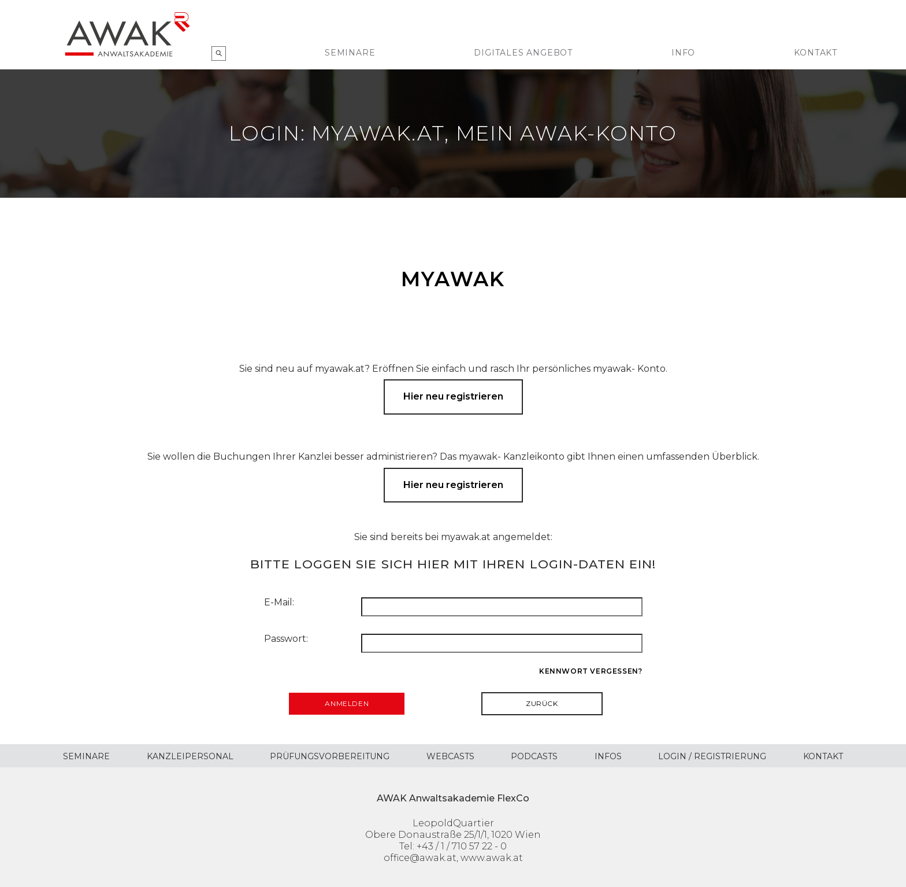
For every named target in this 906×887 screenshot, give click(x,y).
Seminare (350, 52)
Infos (608, 756)
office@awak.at (420, 857)
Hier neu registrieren (453, 396)
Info (683, 52)
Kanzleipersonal (190, 756)
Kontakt (815, 52)
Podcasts (534, 756)
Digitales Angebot (523, 52)
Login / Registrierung (712, 756)
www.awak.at (492, 857)
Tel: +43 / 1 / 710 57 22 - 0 (453, 846)
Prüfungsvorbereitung (329, 756)
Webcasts (450, 756)
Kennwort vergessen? (590, 671)
